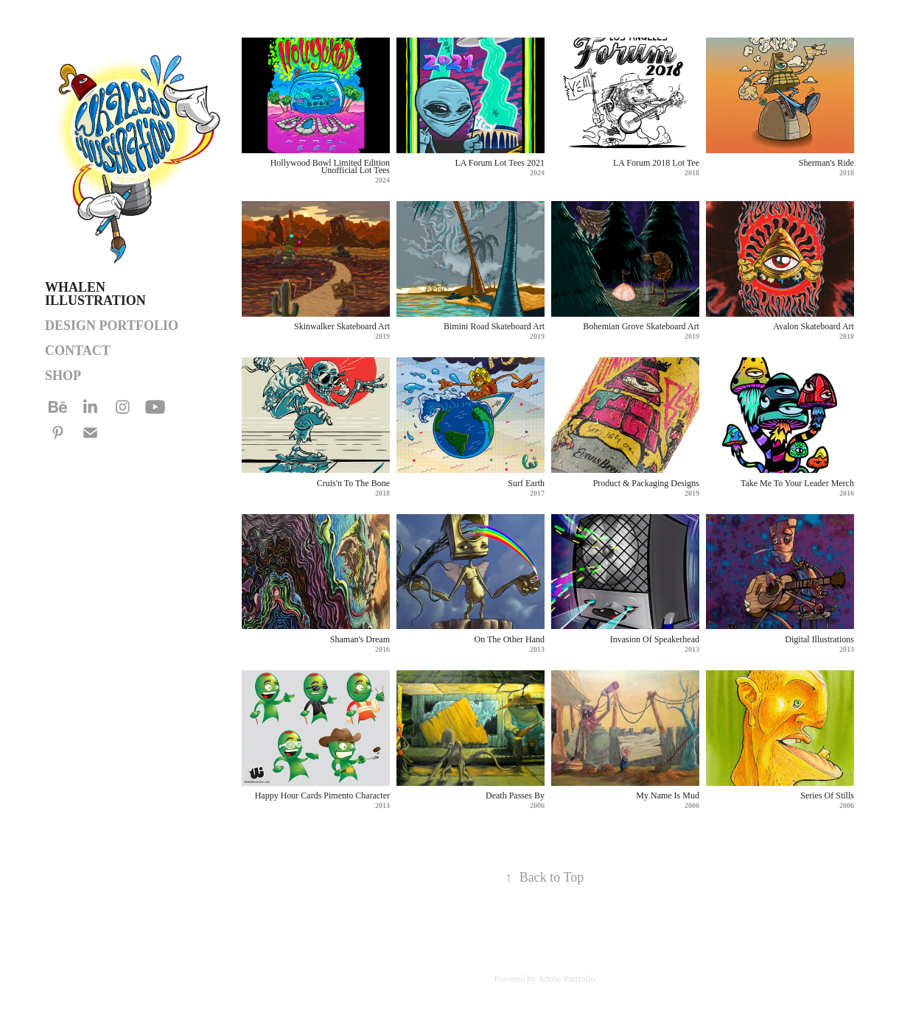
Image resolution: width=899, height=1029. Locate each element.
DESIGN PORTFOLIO (111, 325)
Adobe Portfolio (566, 979)
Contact (78, 350)
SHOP (63, 375)
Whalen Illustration (95, 294)
